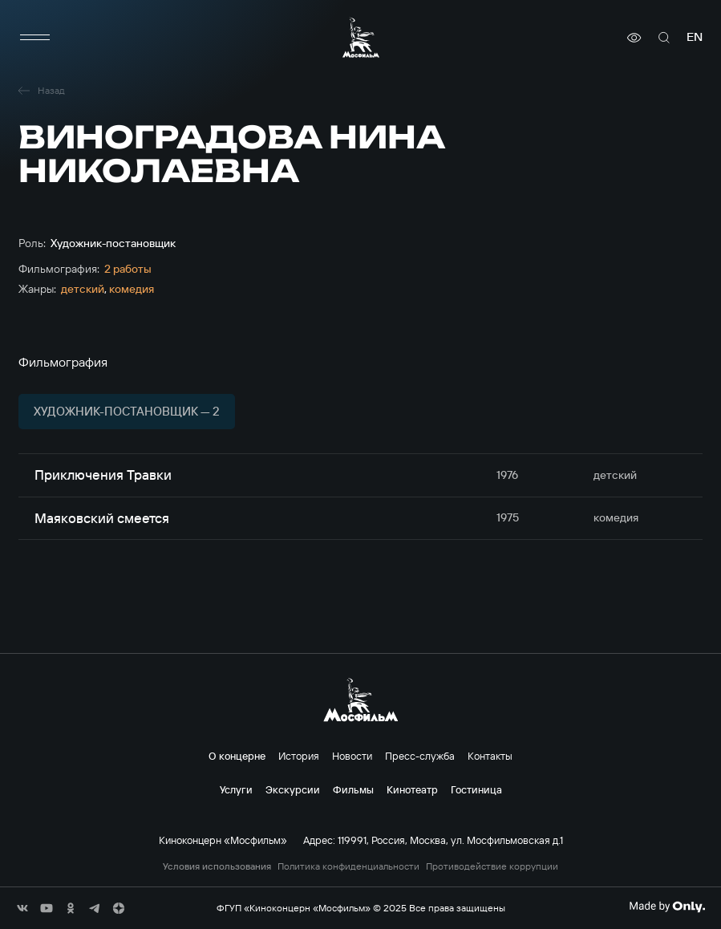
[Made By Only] (667, 906)
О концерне (237, 755)
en (695, 37)
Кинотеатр (412, 789)
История (298, 755)
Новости (352, 755)
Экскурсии (292, 789)
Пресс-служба (420, 755)
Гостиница (476, 789)
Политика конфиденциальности (348, 866)
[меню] (34, 38)
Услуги (236, 789)
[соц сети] (22, 908)
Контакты (490, 755)
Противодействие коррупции (492, 866)
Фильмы (353, 789)
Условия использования (217, 866)
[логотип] (360, 37)
